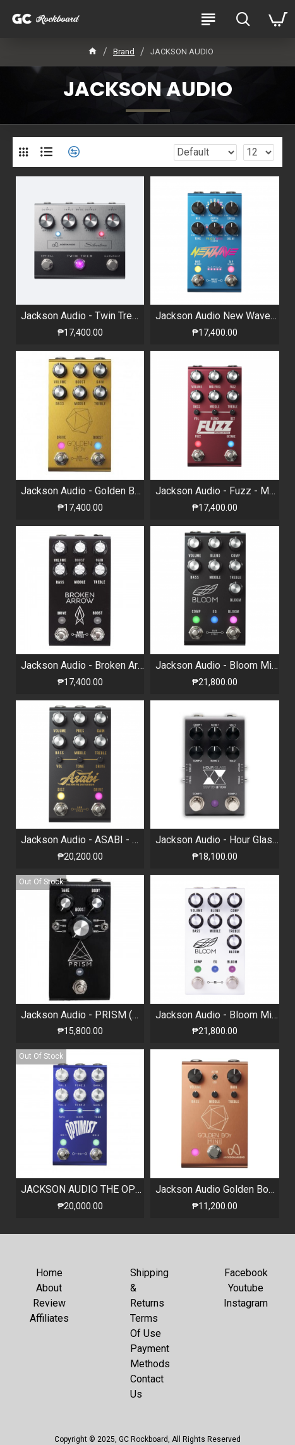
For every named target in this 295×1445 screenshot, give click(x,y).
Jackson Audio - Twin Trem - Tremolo (82, 316)
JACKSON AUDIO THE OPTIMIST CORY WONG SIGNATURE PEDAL (82, 1189)
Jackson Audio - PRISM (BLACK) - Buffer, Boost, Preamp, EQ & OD (82, 1015)
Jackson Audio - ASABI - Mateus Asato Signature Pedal (82, 840)
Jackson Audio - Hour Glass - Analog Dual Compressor (217, 840)
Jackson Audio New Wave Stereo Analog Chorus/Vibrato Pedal (217, 316)
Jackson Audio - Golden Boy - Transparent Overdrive (82, 491)
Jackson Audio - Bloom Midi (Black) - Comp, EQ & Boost (217, 665)
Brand (124, 51)
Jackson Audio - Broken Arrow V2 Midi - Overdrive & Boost (82, 665)
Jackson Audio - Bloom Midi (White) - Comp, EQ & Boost (217, 1015)
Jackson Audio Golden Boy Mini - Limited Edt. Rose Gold (217, 1189)
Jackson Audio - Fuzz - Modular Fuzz (217, 491)
